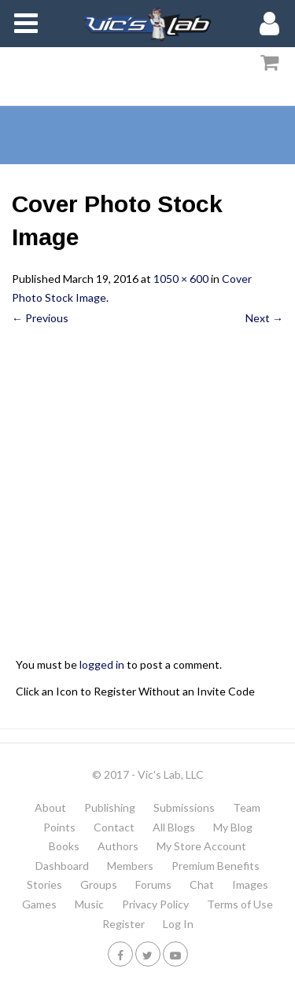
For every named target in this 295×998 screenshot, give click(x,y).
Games (39, 904)
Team (246, 807)
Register (123, 923)
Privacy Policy (155, 904)
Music (89, 904)
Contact (114, 827)
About (50, 807)
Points (59, 827)
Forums (153, 884)
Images (250, 884)
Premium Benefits (215, 865)
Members (130, 865)
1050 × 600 (180, 278)
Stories (44, 884)
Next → (264, 318)
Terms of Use (240, 904)
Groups (98, 884)
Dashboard (62, 865)
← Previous (40, 318)
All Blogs (174, 827)
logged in (101, 664)
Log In (178, 923)
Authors (118, 846)
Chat (202, 884)
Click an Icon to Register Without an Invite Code (135, 691)
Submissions (184, 807)
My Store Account (201, 846)
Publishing (109, 807)
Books (64, 846)
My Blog (233, 827)
